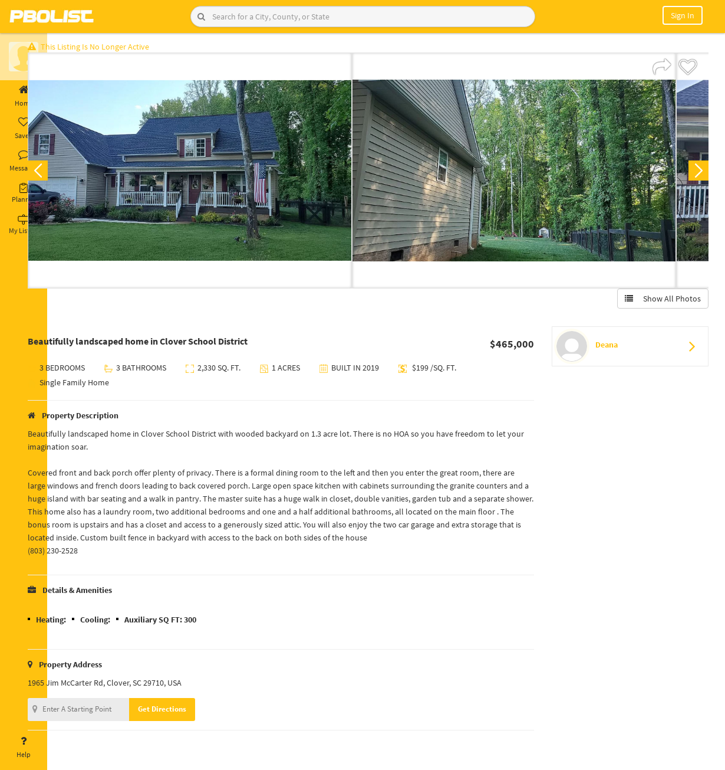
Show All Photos (659, 302)
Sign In (682, 15)
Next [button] (694, 175)
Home (23, 96)
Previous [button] (66, 175)
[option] (218, 175)
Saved (23, 128)
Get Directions (190, 713)
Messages (23, 161)
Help (23, 747)
